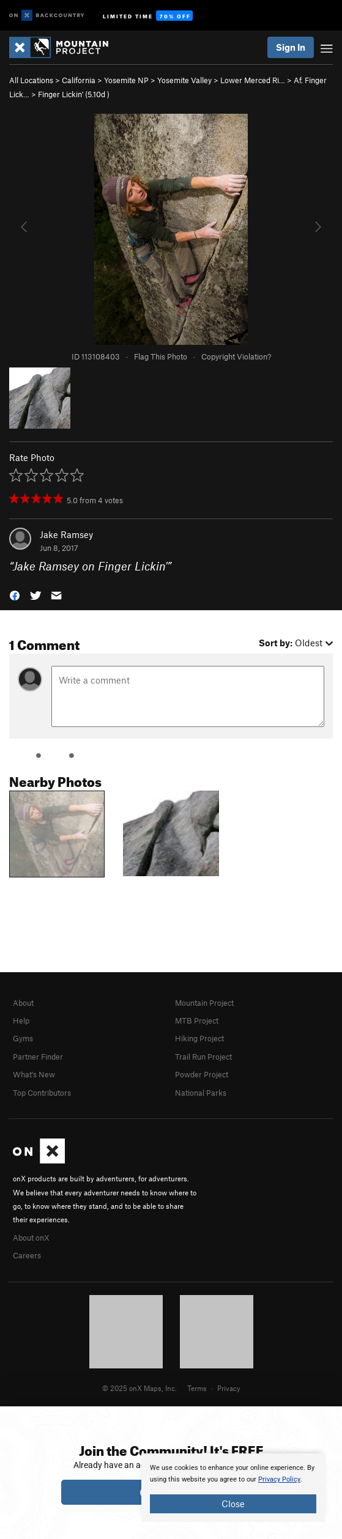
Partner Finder (38, 1056)
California (78, 80)
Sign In (290, 47)
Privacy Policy (279, 1479)
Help (21, 1020)
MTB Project (196, 1020)
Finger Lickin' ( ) (74, 94)
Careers (27, 1255)
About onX (31, 1237)
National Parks (200, 1093)
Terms (197, 1388)
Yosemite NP (126, 80)
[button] (14, 595)
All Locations (31, 80)
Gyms (23, 1038)
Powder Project (201, 1074)
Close (233, 1503)
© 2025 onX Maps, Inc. (139, 1388)
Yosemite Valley (184, 80)
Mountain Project (204, 1003)
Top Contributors (42, 1093)
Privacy (228, 1388)
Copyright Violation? (236, 356)
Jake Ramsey (66, 534)
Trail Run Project (203, 1056)
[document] (233, 1487)
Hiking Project (199, 1038)
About (23, 1003)
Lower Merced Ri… (252, 80)
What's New (34, 1074)
